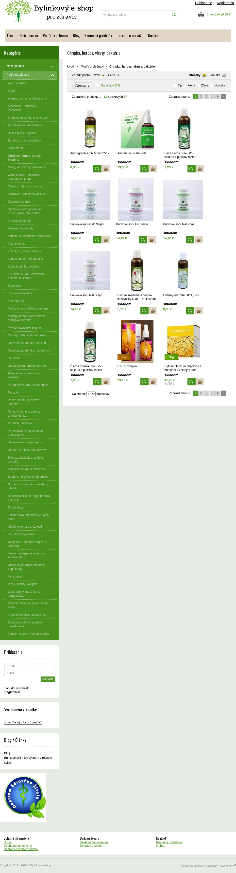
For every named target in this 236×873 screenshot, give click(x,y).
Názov (95, 75)
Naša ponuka (28, 36)
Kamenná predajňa (98, 36)
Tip (180, 85)
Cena (111, 75)
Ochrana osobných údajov (21, 849)
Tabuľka (215, 75)
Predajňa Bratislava (169, 842)
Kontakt (154, 36)
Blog (76, 36)
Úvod (11, 36)
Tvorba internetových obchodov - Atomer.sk (208, 865)
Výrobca (82, 85)
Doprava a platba (91, 845)
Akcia (191, 85)
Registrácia (225, 3)
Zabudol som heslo (16, 688)
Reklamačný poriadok (94, 842)
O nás (8, 842)
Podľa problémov (55, 36)
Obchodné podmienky (18, 845)
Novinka (220, 85)
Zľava (204, 85)
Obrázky (194, 75)
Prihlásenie (203, 3)
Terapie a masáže (130, 36)
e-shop (160, 845)
